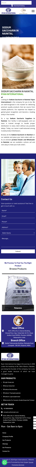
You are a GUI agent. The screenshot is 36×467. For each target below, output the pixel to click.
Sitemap (5, 444)
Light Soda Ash (8, 382)
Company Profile (7, 436)
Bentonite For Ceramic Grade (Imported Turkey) (18, 400)
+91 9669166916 (7, 408)
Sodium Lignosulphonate (11, 396)
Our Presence (6, 447)
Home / (4, 38)
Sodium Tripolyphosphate (12, 393)
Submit (18, 251)
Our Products (6, 440)
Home (4, 433)
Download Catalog (18, 6)
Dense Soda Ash (9, 386)
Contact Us (5, 451)
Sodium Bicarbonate (10, 389)
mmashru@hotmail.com (10, 412)
